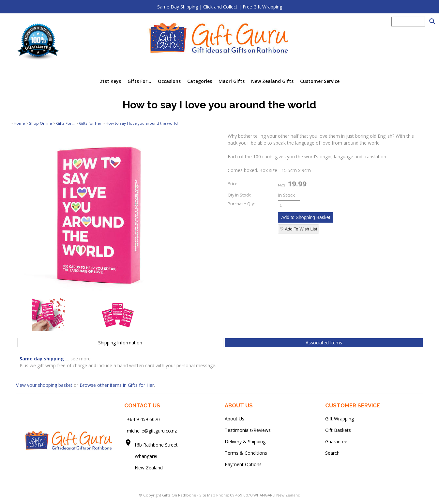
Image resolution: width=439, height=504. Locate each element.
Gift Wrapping (339, 419)
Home (19, 123)
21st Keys (110, 81)
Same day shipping (42, 358)
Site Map (207, 495)
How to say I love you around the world (142, 123)
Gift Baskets (338, 430)
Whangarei (141, 456)
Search (332, 453)
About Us (234, 419)
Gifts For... (139, 81)
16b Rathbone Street (156, 445)
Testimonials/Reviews (248, 430)
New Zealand (143, 468)
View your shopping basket (44, 385)
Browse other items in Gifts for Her (117, 385)
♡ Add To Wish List (298, 229)
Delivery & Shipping (245, 441)
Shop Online (40, 123)
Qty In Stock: (239, 195)
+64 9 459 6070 (143, 419)
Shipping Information (120, 342)
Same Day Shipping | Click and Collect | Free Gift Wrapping (219, 7)
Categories (199, 81)
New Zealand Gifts (272, 81)
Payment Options (243, 464)
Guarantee (336, 441)
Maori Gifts (232, 81)
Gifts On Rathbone (179, 495)
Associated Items (324, 342)
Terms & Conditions (246, 453)
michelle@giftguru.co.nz (152, 431)
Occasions (169, 81)
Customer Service (320, 81)
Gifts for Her (90, 123)
